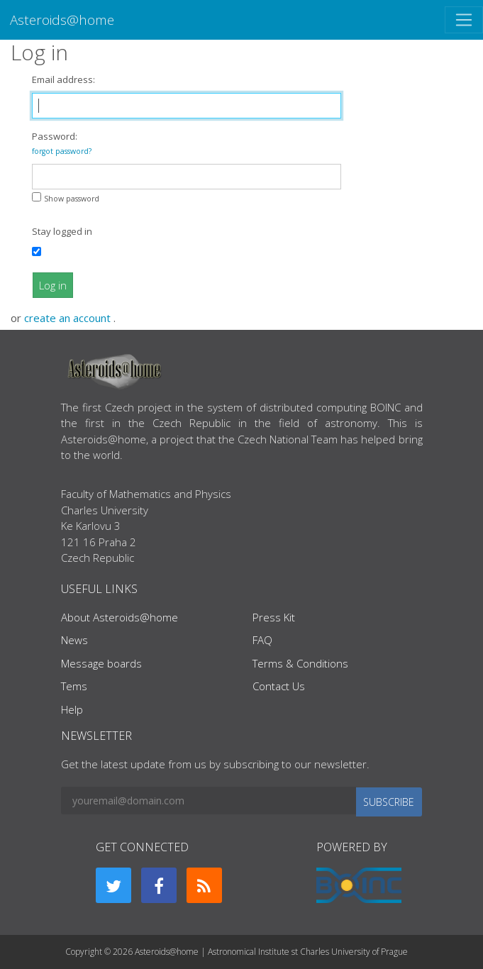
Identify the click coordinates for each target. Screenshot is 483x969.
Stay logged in (62, 231)
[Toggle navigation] (464, 19)
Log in (53, 285)
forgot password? (61, 151)
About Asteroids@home (119, 617)
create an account (68, 318)
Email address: (63, 79)
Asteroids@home (62, 19)
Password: (61, 143)
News (74, 640)
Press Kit (273, 617)
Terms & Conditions (300, 663)
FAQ (262, 640)
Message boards (101, 663)
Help (72, 709)
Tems (74, 686)
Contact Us (278, 686)
